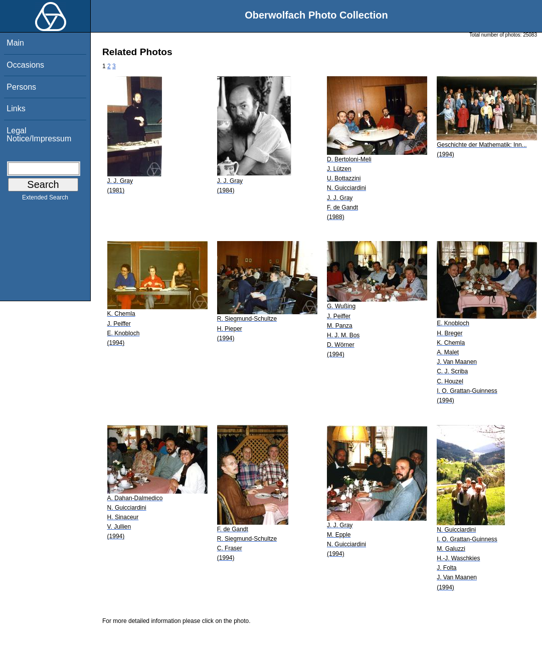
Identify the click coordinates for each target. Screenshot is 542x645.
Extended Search (45, 199)
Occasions (25, 65)
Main (15, 43)
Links (16, 108)
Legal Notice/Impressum (39, 134)
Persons (21, 87)
